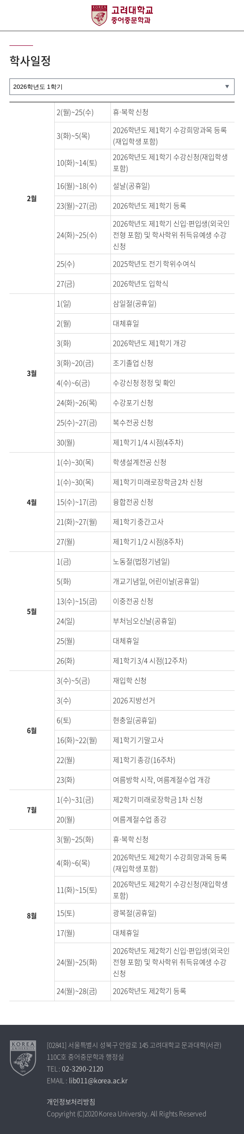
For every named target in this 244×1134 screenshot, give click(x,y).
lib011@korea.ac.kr (98, 1080)
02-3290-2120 (82, 1068)
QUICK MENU (228, 15)
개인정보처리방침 (71, 1101)
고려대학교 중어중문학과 (122, 15)
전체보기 (15, 15)
